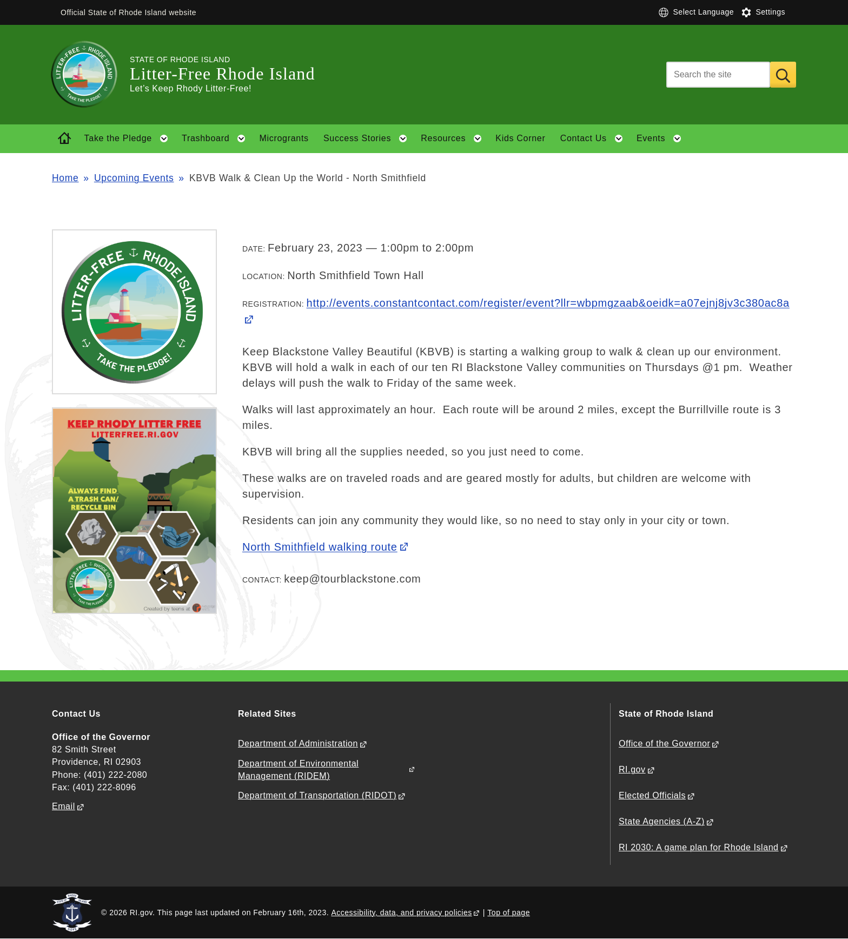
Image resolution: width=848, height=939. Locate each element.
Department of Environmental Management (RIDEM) (298, 770)
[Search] (718, 75)
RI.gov (632, 769)
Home (65, 178)
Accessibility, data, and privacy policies (401, 912)
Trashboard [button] (217, 138)
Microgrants (283, 138)
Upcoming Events (134, 178)
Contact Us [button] (595, 138)
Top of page (508, 912)
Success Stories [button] (368, 138)
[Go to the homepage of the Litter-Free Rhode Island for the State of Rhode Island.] (91, 74)
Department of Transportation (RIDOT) (317, 795)
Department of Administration (298, 743)
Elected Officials (652, 795)
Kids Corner (520, 138)
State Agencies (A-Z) (662, 821)
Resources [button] (454, 138)
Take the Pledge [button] (129, 138)
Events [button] (662, 138)
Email (63, 806)
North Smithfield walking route (320, 547)
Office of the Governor (664, 743)
